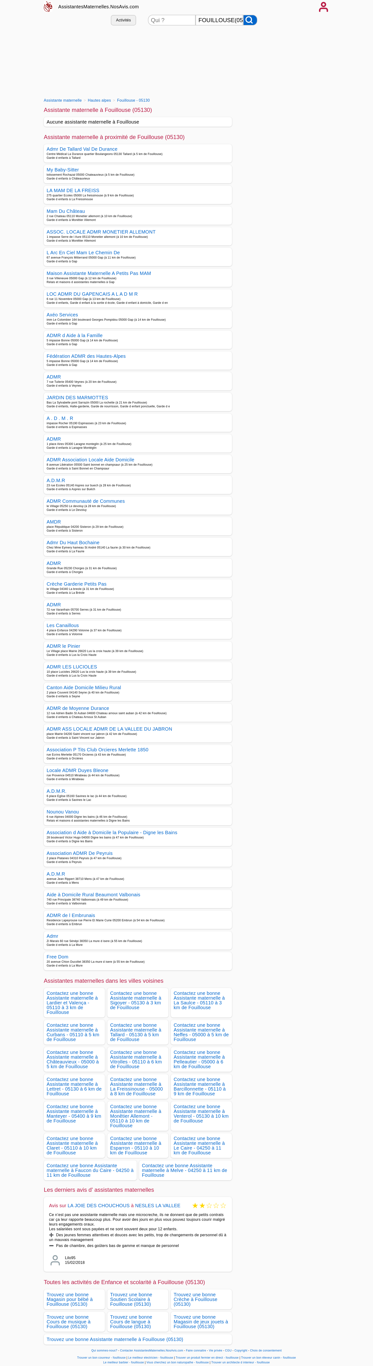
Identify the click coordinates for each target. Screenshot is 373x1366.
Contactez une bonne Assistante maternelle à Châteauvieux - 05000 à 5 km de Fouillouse (73, 1059)
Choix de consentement (266, 1350)
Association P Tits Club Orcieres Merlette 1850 (97, 750)
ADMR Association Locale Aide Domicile (90, 460)
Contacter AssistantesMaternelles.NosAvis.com (151, 1350)
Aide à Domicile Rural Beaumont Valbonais (93, 895)
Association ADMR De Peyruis (80, 853)
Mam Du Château (66, 211)
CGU (228, 1350)
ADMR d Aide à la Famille (75, 335)
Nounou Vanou (63, 812)
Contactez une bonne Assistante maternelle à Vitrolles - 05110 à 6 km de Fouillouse (136, 1059)
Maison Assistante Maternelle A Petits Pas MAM (99, 273)
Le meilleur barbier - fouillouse (123, 1362)
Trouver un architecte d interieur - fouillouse (240, 1362)
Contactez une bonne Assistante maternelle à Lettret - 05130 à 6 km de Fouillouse (74, 1086)
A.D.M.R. (57, 791)
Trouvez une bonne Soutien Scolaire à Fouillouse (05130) (131, 1299)
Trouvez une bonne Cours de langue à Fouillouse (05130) (131, 1321)
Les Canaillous (63, 625)
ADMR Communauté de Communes (86, 501)
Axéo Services (62, 315)
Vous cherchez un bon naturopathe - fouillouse (178, 1362)
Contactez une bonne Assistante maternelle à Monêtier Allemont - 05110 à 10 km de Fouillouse (135, 1116)
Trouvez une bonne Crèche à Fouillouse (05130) (195, 1299)
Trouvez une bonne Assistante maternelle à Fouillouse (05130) (115, 1339)
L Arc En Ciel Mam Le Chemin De (83, 252)
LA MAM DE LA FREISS (73, 190)
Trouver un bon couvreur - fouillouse (101, 1357)
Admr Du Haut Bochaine (73, 542)
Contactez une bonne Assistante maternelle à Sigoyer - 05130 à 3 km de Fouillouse (135, 1000)
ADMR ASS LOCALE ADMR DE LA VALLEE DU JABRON (109, 729)
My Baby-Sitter (63, 170)
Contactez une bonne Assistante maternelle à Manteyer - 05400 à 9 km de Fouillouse (74, 1113)
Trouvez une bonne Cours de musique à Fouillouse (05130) (69, 1321)
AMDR (54, 522)
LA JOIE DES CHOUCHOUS (99, 1205)
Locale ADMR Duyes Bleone (77, 770)
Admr (52, 936)
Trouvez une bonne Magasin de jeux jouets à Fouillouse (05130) (201, 1321)
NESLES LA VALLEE (158, 1205)
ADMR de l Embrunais (71, 915)
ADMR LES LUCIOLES (72, 667)
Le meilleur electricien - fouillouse (150, 1357)
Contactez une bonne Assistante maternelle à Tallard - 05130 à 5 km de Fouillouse (135, 1032)
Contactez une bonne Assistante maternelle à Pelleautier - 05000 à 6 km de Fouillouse (199, 1059)
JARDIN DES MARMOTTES (77, 397)
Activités (123, 20)
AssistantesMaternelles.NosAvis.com (98, 6)
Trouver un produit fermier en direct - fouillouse (207, 1357)
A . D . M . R (60, 418)
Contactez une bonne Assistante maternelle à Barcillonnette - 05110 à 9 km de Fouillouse (200, 1086)
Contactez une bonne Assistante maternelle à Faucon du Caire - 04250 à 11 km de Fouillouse (90, 1170)
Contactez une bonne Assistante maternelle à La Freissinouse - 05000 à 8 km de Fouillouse (136, 1086)
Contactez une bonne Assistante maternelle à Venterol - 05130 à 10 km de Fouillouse (201, 1113)
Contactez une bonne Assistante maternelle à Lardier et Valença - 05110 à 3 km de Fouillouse (72, 1003)
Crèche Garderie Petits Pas (77, 584)
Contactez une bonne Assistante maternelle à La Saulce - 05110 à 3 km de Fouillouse (199, 1000)
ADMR (54, 377)
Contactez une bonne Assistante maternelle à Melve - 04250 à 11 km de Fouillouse (184, 1170)
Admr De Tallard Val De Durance (82, 149)
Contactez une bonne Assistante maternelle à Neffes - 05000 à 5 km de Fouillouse (201, 1032)
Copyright (241, 1350)
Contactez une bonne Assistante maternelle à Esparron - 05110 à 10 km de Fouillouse (135, 1145)
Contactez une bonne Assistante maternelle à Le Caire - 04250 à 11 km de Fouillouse (199, 1145)
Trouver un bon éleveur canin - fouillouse (268, 1357)
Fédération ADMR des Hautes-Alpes (86, 356)
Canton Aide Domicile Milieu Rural (84, 687)
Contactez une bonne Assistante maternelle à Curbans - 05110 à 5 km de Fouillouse (73, 1032)
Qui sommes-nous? (104, 1350)
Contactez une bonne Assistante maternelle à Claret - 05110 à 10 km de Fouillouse (72, 1145)
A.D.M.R (56, 480)
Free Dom (57, 957)
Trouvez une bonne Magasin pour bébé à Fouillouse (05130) (70, 1299)
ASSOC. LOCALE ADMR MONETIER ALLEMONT (101, 232)
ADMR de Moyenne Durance (78, 708)
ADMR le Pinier (63, 646)
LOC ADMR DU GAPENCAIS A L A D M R (92, 294)
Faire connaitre (196, 1350)
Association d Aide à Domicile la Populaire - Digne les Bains (112, 832)
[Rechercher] (250, 20)
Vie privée (215, 1350)
